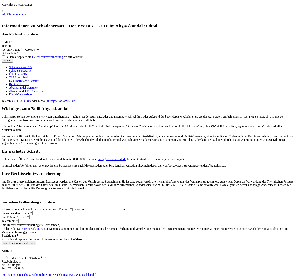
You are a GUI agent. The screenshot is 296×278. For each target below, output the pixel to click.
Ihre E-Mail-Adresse (15, 217)
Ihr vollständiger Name (17, 213)
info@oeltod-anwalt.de (61, 100)
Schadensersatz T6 (20, 70)
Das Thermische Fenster (23, 80)
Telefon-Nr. (10, 221)
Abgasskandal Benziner (23, 87)
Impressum (8, 274)
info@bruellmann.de (14, 14)
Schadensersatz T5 (20, 67)
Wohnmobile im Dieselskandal (50, 274)
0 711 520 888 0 (21, 100)
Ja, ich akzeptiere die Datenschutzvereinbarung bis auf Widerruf (45, 239)
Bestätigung (10, 235)
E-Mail (7, 41)
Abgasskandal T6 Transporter (27, 91)
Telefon (7, 45)
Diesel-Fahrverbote (20, 94)
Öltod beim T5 (18, 74)
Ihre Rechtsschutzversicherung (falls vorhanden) (31, 225)
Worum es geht (12, 49)
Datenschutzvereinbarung (47, 56)
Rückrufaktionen (19, 84)
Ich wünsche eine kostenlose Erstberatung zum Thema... (37, 209)
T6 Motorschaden (19, 77)
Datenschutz (10, 53)
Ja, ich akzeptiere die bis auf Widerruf (44, 56)
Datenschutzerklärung (30, 228)
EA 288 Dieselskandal (82, 274)
